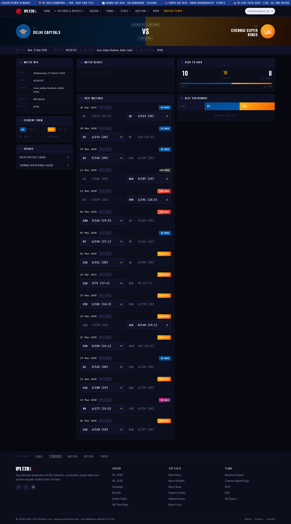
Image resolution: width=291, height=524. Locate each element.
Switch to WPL (173, 11)
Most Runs (175, 475)
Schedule (117, 486)
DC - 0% (87, 73)
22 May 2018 (88, 316)
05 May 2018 (88, 420)
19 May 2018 (88, 149)
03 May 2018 (88, 232)
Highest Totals (177, 492)
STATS (126, 11)
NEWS (156, 11)
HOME (47, 11)
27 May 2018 (88, 295)
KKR (227, 492)
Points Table (119, 498)
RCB (227, 486)
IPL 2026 (117, 475)
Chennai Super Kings (237, 480)
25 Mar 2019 (88, 107)
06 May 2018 (88, 211)
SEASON (95, 11)
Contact (270, 519)
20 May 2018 (88, 128)
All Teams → (232, 498)
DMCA (248, 519)
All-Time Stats (120, 504)
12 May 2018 (88, 400)
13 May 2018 (88, 170)
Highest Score (177, 498)
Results (116, 492)
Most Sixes (175, 486)
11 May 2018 (88, 191)
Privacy (259, 519)
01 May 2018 (88, 253)
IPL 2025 (117, 480)
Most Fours (175, 504)
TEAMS (111, 11)
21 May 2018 (88, 337)
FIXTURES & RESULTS (70, 11)
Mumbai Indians (234, 475)
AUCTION (142, 11)
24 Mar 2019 (88, 274)
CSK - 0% (104, 73)
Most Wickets (177, 480)
